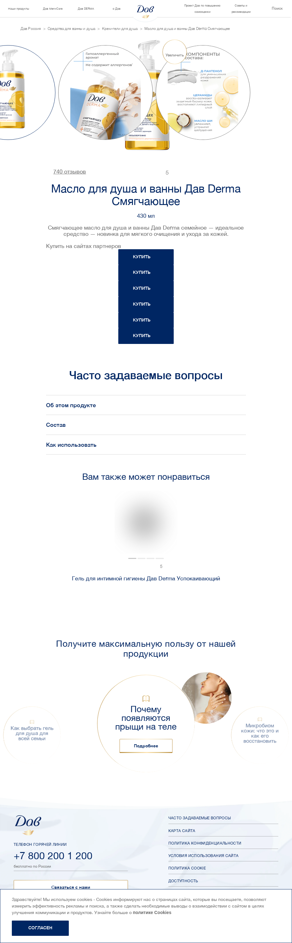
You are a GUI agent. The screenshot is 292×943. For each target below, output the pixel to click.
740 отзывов (69, 172)
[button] (32, 738)
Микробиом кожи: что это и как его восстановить (260, 733)
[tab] (72, 558)
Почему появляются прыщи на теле (146, 718)
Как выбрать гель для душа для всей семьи (32, 733)
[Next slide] (258, 92)
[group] (105, 92)
